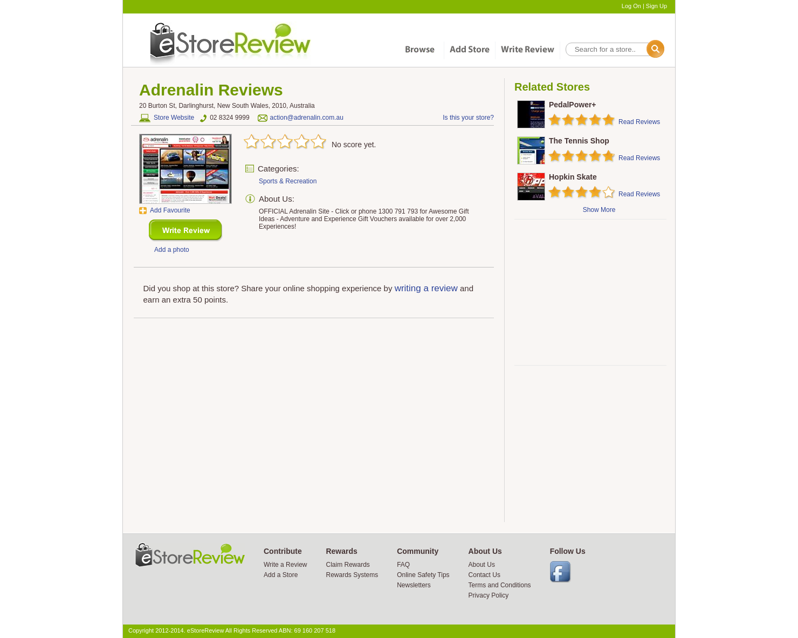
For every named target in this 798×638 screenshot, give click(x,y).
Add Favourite (170, 210)
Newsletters (414, 585)
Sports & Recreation (288, 181)
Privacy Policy (489, 595)
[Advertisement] (590, 292)
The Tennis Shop (579, 140)
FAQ (403, 564)
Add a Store (281, 575)
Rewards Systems (352, 575)
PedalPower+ (572, 104)
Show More (599, 210)
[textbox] (614, 49)
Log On (631, 6)
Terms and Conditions (500, 585)
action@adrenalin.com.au (306, 117)
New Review (186, 230)
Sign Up (656, 6)
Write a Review (285, 564)
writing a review (426, 288)
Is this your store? (468, 117)
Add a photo (171, 249)
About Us (482, 564)
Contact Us (484, 575)
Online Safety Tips (423, 575)
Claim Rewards (347, 564)
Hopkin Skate (573, 177)
